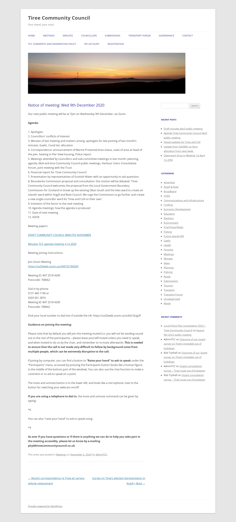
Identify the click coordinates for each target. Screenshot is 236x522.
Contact (187, 35)
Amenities (169, 182)
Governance (166, 35)
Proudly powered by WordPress (45, 506)
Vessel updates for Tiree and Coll (182, 142)
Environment (171, 222)
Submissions (112, 35)
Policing (168, 272)
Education (169, 213)
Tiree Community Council (59, 17)
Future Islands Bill (174, 236)
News (167, 263)
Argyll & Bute (171, 186)
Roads (167, 276)
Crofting (168, 204)
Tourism (168, 285)
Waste (167, 303)
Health (167, 245)
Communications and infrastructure (184, 200)
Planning (169, 267)
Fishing (168, 231)
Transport (169, 290)
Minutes (68, 35)
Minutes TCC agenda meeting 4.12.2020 (52, 244)
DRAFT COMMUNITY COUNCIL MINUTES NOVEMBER (59, 235)
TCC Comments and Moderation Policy (52, 43)
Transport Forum (139, 35)
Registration (116, 43)
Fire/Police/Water (173, 227)
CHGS (167, 195)
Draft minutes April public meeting (183, 128)
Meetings (49, 35)
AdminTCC (101, 454)
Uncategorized (172, 299)
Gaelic (167, 240)
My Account (91, 43)
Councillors (89, 35)
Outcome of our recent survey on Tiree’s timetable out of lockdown (184, 344)
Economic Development (177, 209)
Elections (169, 218)
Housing (168, 249)
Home (31, 35)
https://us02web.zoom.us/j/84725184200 (53, 266)
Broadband (170, 191)
